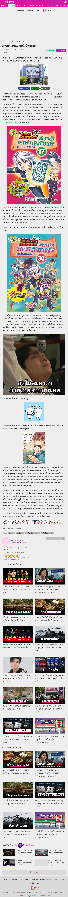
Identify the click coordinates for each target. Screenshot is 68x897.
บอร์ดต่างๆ (30, 10)
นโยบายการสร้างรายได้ (51, 892)
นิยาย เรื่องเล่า (26, 845)
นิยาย (11, 533)
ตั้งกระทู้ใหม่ (34, 872)
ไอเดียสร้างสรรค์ (31, 533)
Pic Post (42, 6)
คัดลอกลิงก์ (60, 51)
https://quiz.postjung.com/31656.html (23, 474)
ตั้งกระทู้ (48, 10)
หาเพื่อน (19, 6)
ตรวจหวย (49, 6)
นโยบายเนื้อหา (37, 892)
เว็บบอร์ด (12, 6)
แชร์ (50, 50)
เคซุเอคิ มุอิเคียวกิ (22, 542)
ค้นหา (39, 10)
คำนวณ (62, 6)
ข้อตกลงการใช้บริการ (9, 892)
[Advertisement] (34, 27)
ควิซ (56, 6)
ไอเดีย (19, 533)
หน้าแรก (3, 6)
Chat (25, 6)
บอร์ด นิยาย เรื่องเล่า (21, 42)
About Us (62, 892)
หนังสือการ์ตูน (47, 533)
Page (37, 883)
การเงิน (31, 883)
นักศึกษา (18, 494)
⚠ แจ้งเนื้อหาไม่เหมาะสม (53, 539)
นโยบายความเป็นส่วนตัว (24, 892)
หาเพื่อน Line (33, 6)
